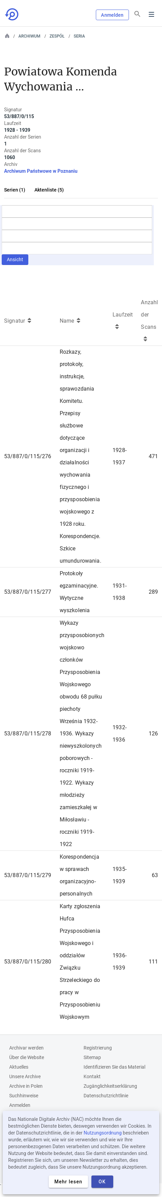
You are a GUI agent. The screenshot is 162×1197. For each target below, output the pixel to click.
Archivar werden (26, 1048)
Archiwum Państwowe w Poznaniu (40, 171)
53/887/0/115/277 (27, 592)
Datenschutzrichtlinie (106, 1095)
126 (153, 733)
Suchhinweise (23, 1095)
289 (153, 592)
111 (153, 961)
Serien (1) (14, 190)
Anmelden (112, 15)
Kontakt (92, 1076)
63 (155, 875)
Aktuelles (18, 1067)
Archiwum (29, 36)
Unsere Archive (25, 1076)
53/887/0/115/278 (27, 733)
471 (153, 456)
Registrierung (98, 1048)
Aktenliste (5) (49, 190)
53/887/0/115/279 (27, 875)
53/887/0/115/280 (27, 961)
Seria (79, 36)
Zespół (56, 36)
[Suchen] (137, 14)
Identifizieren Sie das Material (114, 1067)
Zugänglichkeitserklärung (110, 1086)
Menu (151, 14)
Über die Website (26, 1057)
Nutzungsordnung (102, 1133)
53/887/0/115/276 (27, 456)
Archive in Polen (26, 1086)
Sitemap (92, 1057)
